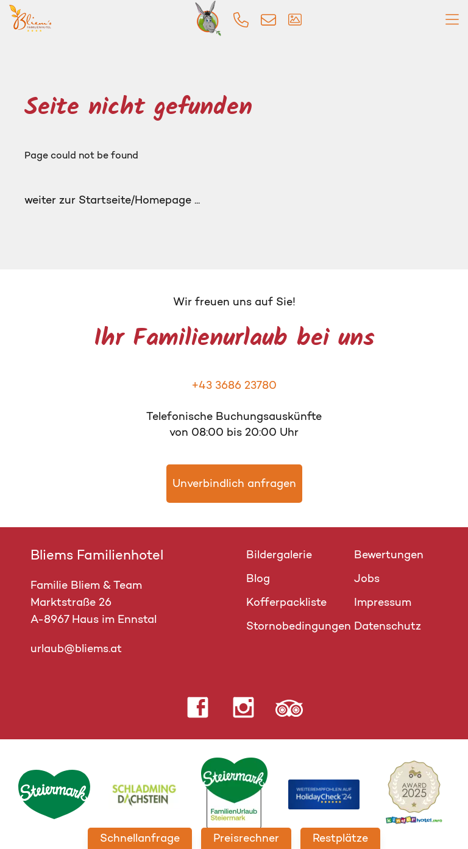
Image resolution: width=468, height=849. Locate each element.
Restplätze (340, 838)
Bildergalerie (279, 554)
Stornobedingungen (298, 626)
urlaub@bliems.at (76, 648)
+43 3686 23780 (234, 385)
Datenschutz (387, 626)
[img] (241, 19)
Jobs (367, 578)
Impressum (382, 602)
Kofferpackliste (286, 602)
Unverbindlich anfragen (234, 483)
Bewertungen (389, 554)
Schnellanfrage (140, 838)
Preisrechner (246, 838)
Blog (258, 578)
